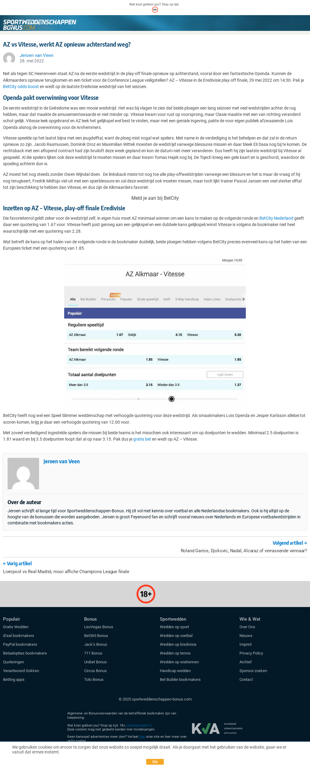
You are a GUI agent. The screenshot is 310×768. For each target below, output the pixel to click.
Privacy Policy (251, 653)
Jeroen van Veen (62, 461)
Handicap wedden (175, 670)
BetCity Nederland (276, 218)
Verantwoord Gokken (21, 670)
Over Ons (247, 627)
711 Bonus (93, 653)
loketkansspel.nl (139, 725)
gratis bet (142, 439)
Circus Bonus (95, 670)
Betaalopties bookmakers (25, 653)
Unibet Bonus (95, 662)
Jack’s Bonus (95, 644)
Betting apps (14, 679)
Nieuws (245, 635)
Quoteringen (13, 662)
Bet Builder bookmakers (180, 679)
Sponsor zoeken (253, 670)
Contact (246, 679)
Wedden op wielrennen (179, 662)
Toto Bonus (94, 679)
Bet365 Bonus (96, 635)
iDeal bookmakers (19, 635)
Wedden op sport (174, 627)
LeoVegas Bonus (98, 627)
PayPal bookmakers (20, 644)
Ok (155, 762)
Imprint (245, 644)
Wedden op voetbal (176, 635)
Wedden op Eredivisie (178, 644)
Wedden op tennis (175, 653)
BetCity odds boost (21, 86)
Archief (245, 662)
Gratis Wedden (15, 627)
